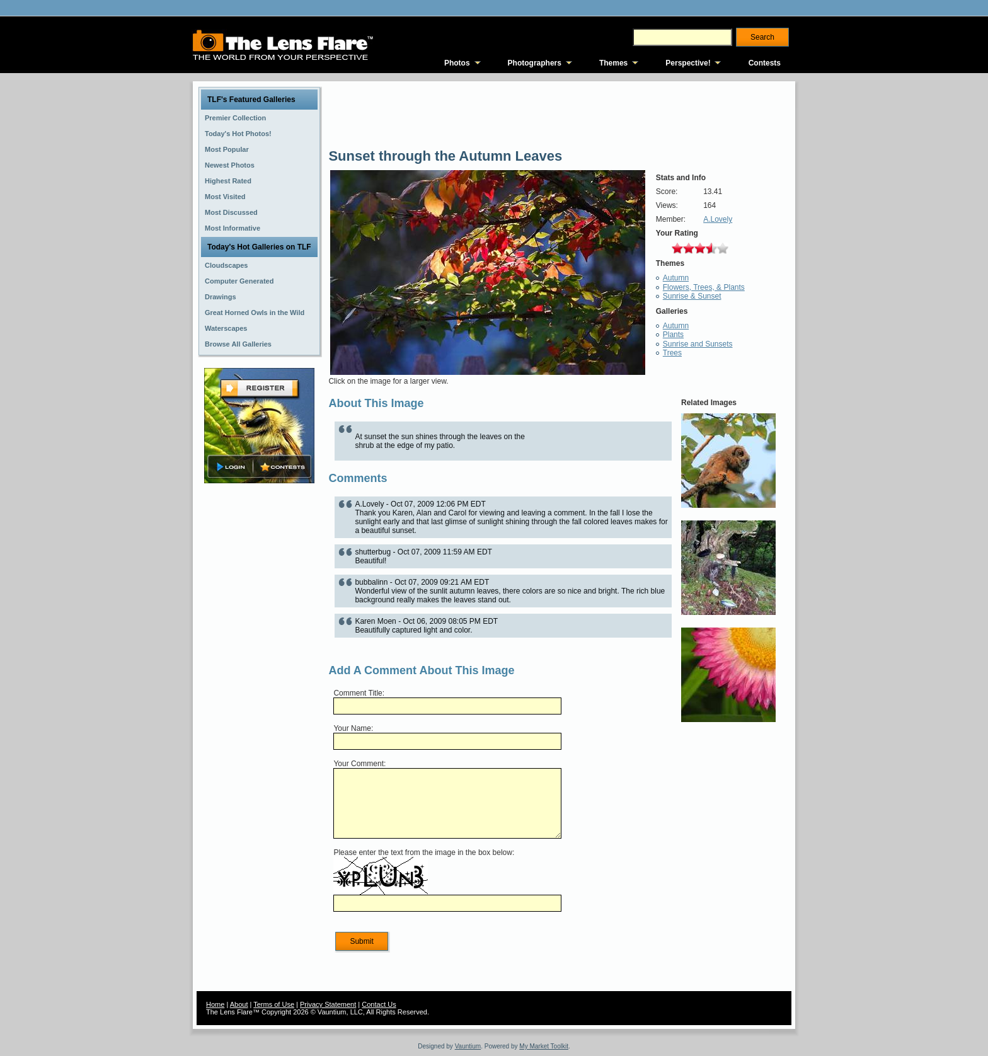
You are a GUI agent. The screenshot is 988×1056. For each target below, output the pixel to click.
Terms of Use (273, 1004)
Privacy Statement (328, 1004)
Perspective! (687, 63)
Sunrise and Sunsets (698, 344)
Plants (673, 334)
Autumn (676, 277)
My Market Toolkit (543, 1046)
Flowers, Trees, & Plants (704, 287)
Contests (765, 63)
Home (215, 1004)
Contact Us (379, 1004)
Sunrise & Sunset (692, 296)
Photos (457, 63)
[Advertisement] (259, 685)
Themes (613, 63)
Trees (672, 352)
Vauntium (468, 1046)
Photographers (534, 63)
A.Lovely (717, 219)
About (239, 1004)
